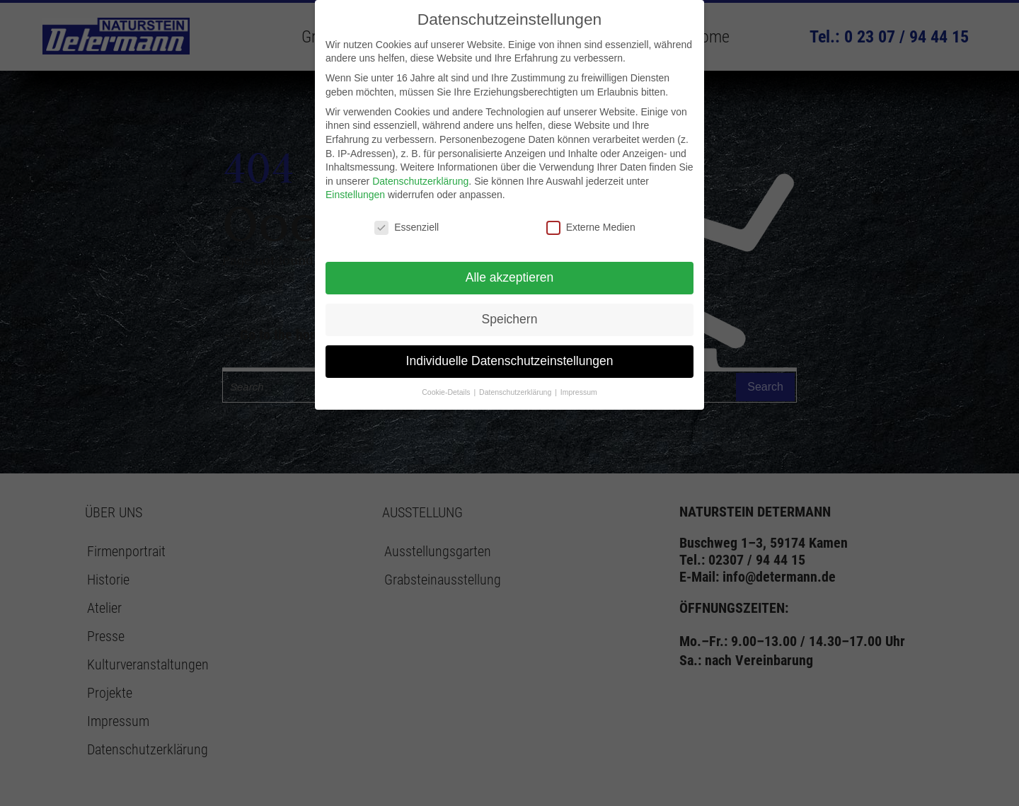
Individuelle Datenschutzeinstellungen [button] (510, 361)
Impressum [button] (578, 392)
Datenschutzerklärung (420, 181)
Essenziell (406, 227)
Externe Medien (590, 227)
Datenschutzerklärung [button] (516, 392)
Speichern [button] (510, 319)
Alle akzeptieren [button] (510, 277)
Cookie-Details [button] (447, 392)
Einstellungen (355, 194)
